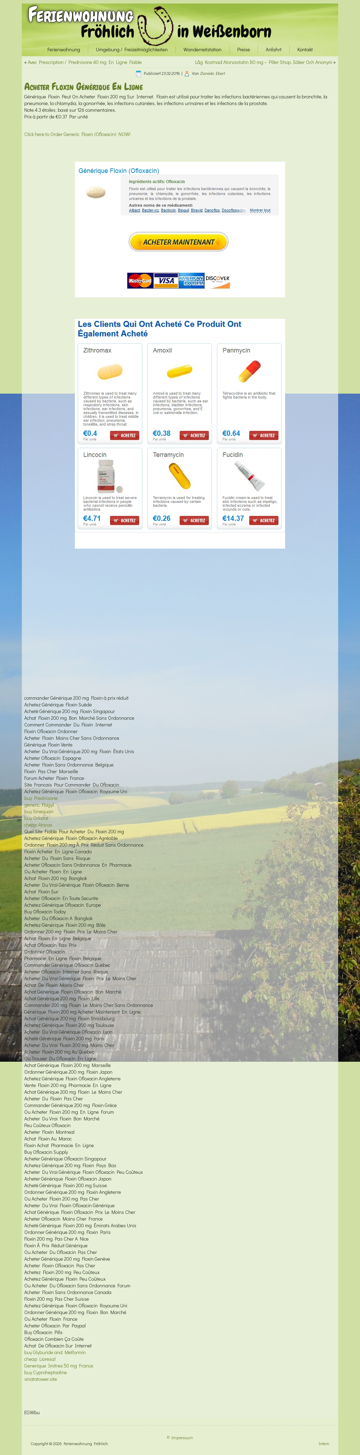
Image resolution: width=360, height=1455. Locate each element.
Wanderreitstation (202, 49)
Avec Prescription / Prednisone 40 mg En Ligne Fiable (85, 62)
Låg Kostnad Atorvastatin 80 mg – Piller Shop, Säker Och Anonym (263, 62)
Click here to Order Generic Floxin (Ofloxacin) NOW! (77, 134)
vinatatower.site (40, 1379)
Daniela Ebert (212, 73)
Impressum (182, 1437)
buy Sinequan (38, 811)
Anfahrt (274, 49)
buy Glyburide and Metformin (55, 1352)
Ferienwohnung (80, 14)
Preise (243, 49)
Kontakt (305, 49)
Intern (324, 1443)
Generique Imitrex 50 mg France (58, 1365)
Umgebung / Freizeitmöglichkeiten (132, 49)
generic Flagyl (39, 804)
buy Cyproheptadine (45, 1372)
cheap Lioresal (40, 1359)
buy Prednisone (41, 798)
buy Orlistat (36, 818)
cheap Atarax (38, 824)
